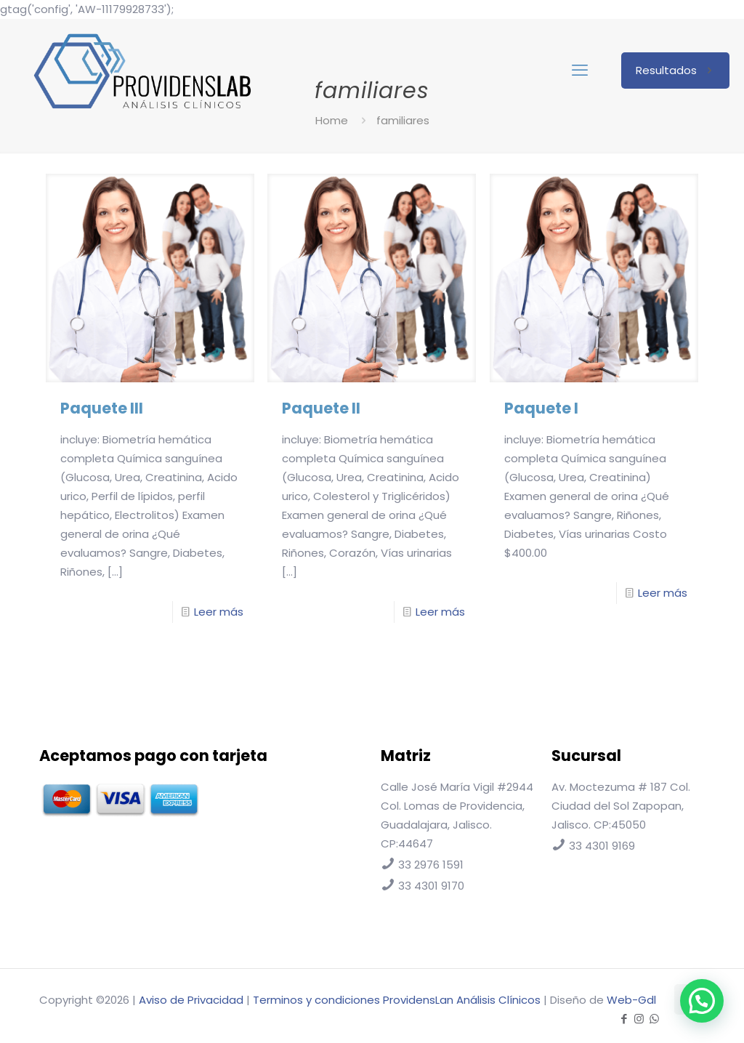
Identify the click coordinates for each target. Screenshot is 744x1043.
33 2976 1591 (431, 864)
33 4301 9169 (602, 845)
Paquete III (101, 408)
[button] (702, 1001)
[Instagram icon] (639, 1018)
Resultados (675, 70)
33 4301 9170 (431, 885)
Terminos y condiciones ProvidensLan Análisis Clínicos (397, 999)
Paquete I (541, 408)
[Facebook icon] (623, 1018)
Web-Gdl (631, 999)
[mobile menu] (579, 70)
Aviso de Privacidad (191, 999)
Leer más (218, 611)
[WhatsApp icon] (654, 1018)
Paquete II (321, 408)
